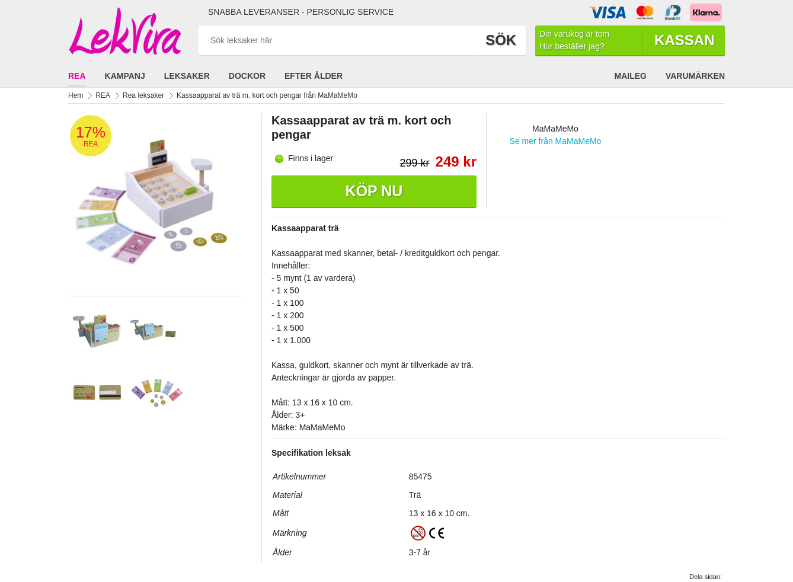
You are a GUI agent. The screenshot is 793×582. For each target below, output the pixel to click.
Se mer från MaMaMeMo (556, 141)
